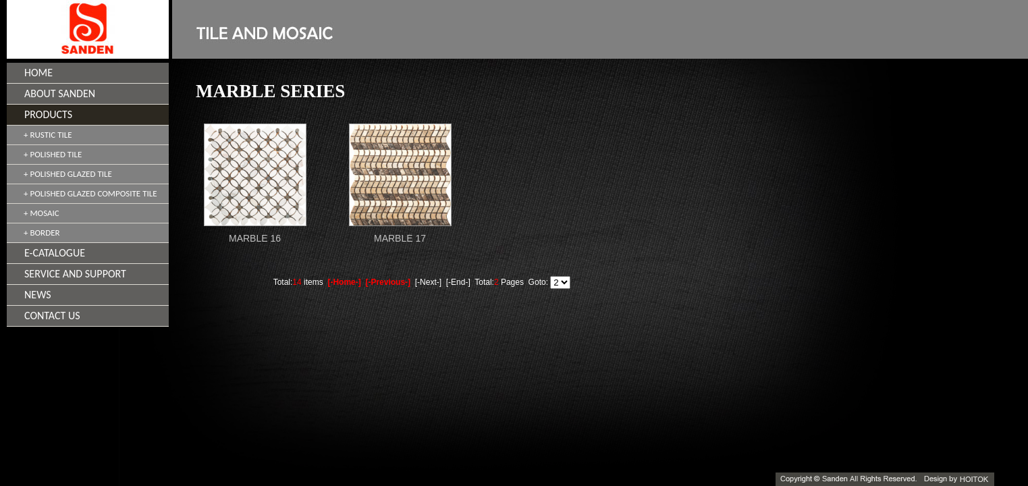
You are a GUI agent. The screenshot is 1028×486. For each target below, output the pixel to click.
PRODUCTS (48, 114)
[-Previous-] (387, 282)
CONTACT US (52, 315)
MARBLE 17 (400, 238)
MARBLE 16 (255, 238)
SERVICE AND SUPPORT (75, 273)
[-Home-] (343, 282)
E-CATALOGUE (54, 252)
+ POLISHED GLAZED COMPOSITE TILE (90, 193)
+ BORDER (42, 232)
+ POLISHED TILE (53, 154)
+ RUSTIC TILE (48, 135)
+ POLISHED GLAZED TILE (68, 174)
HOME (38, 72)
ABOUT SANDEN (59, 93)
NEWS (37, 294)
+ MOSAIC (41, 213)
